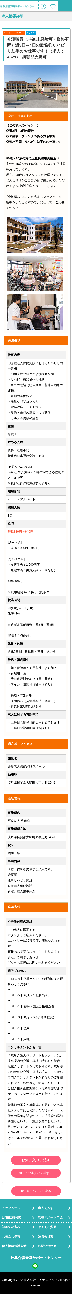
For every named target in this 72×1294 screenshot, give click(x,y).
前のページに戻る (38, 1191)
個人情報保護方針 (14, 1246)
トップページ (11, 1208)
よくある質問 (47, 1227)
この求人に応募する (39, 1173)
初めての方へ (11, 1227)
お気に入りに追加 (35, 1160)
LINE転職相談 (11, 1217)
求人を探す (45, 1208)
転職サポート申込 (50, 1217)
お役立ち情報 (11, 1236)
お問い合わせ (47, 1246)
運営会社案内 (47, 1236)
